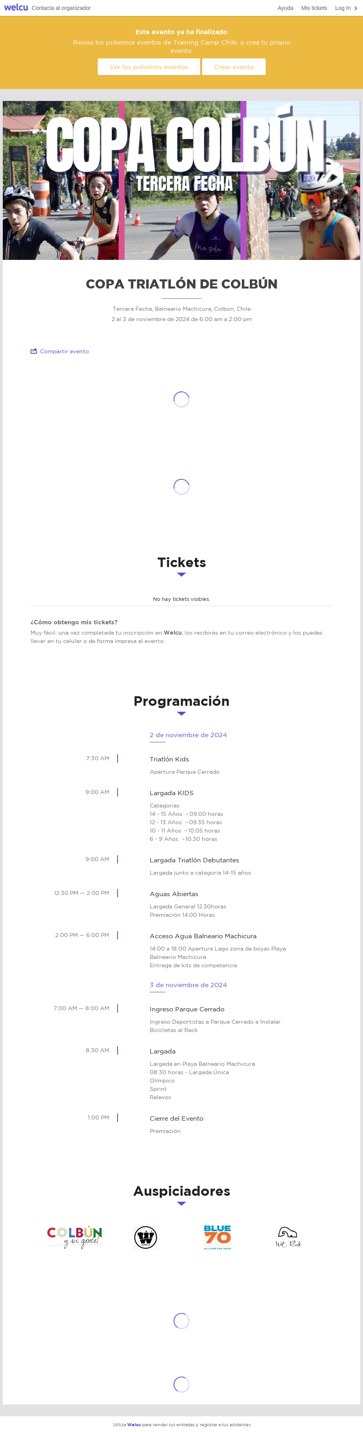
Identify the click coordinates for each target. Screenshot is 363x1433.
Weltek (146, 1237)
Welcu (16, 8)
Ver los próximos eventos (149, 66)
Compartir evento (60, 351)
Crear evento (234, 66)
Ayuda (285, 8)
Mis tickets (314, 8)
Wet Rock (289, 1237)
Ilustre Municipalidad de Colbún (74, 1237)
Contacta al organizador (61, 8)
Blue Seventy (217, 1237)
